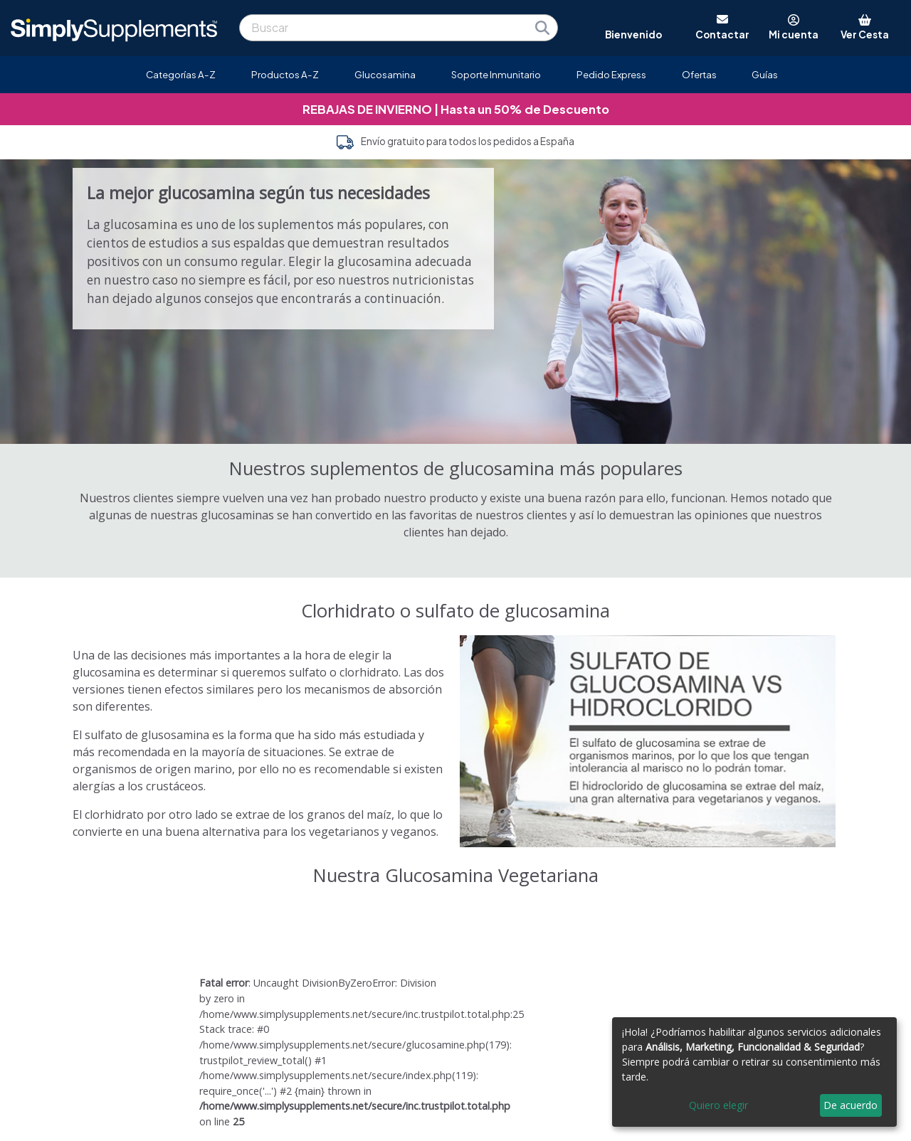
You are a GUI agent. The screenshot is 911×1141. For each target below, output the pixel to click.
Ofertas (699, 74)
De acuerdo (850, 1105)
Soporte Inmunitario (496, 74)
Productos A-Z (285, 74)
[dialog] (754, 1072)
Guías (765, 74)
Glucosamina (385, 74)
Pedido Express (611, 74)
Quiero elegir (718, 1105)
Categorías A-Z (181, 74)
